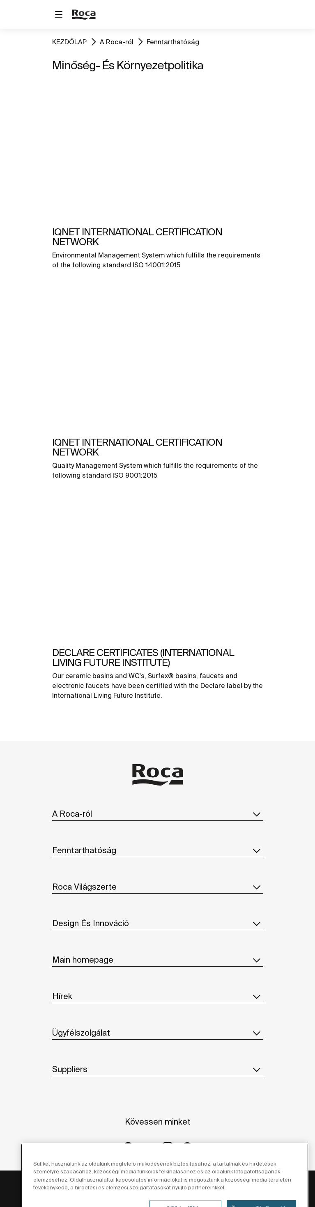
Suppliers (157, 1069)
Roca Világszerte (157, 886)
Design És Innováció (157, 923)
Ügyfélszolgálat (157, 1032)
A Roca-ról (116, 42)
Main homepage (157, 959)
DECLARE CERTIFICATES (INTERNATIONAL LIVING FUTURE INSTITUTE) (143, 657)
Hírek (157, 996)
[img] (157, 146)
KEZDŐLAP (69, 42)
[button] (256, 813)
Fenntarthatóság (173, 42)
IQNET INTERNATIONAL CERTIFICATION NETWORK (137, 236)
